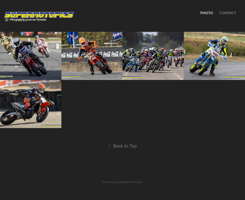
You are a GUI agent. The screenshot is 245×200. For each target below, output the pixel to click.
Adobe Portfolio (131, 182)
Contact (227, 13)
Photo (206, 13)
